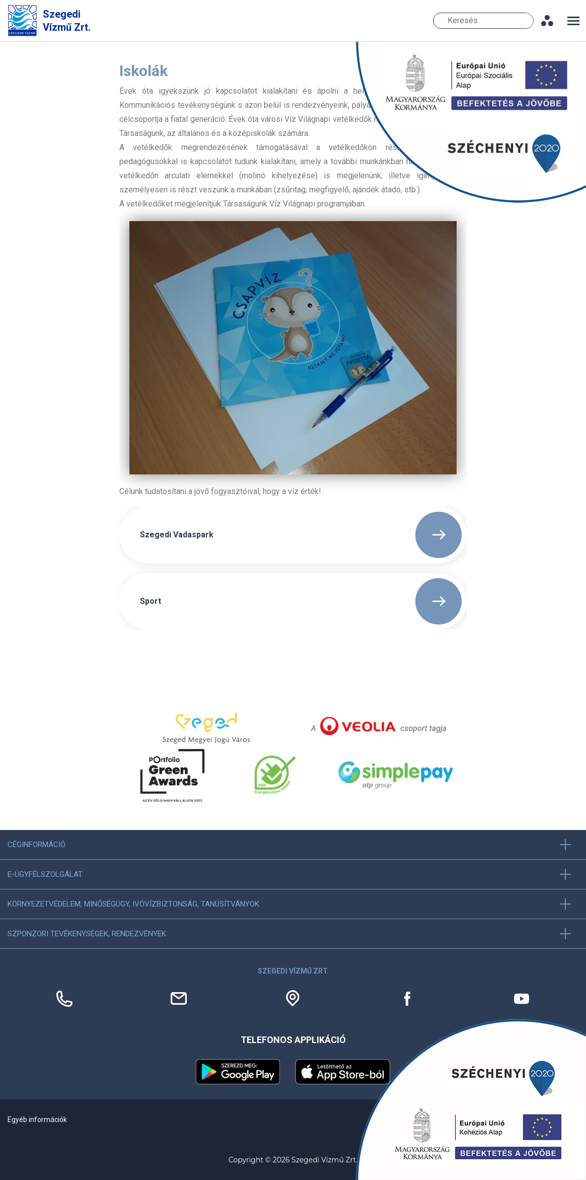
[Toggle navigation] (573, 21)
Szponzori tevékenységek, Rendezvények (87, 933)
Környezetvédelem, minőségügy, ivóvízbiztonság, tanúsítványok (133, 904)
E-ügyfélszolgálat (45, 874)
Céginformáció (36, 844)
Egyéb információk (37, 1120)
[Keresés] (483, 21)
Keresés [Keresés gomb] (527, 20)
